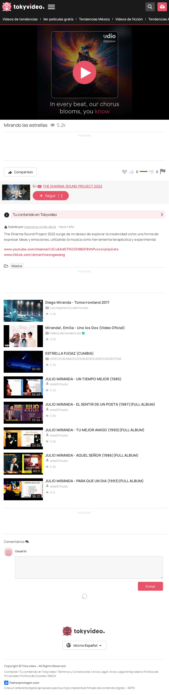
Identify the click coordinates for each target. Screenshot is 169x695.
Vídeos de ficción (129, 19)
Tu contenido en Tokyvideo (38, 671)
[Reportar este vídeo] (162, 171)
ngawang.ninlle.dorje (40, 227)
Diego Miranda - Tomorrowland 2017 (78, 302)
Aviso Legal (100, 671)
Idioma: (84, 644)
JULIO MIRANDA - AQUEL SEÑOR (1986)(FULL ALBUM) (92, 454)
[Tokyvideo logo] (23, 8)
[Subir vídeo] (162, 6)
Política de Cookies (33, 675)
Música (17, 266)
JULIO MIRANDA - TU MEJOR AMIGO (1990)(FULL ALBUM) (95, 428)
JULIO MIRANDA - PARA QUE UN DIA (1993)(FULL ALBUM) (95, 479)
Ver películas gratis (58, 19)
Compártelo (20, 172)
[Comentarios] (89, 566)
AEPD (131, 687)
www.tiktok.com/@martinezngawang (34, 254)
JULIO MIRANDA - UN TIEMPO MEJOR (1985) (84, 378)
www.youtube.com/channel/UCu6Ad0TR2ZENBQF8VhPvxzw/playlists (61, 249)
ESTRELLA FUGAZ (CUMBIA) (70, 352)
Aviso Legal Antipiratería (126, 671)
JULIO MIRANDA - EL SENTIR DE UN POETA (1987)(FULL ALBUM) (100, 403)
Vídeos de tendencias (20, 19)
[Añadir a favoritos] (124, 171)
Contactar (11, 671)
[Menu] (51, 7)
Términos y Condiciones (74, 671)
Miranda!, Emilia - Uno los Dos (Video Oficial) (86, 327)
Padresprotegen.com (21, 682)
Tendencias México (94, 19)
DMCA (52, 675)
